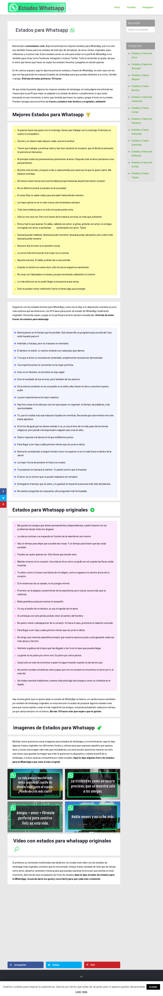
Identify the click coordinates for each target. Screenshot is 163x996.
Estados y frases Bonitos (140, 88)
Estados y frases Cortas (140, 110)
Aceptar (153, 987)
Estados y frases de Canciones (142, 99)
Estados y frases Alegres (140, 77)
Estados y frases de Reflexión (142, 153)
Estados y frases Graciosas (140, 142)
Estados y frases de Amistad (142, 66)
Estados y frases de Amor (142, 55)
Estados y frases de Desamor (142, 121)
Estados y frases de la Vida (142, 164)
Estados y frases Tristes (140, 175)
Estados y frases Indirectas (140, 131)
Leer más (81, 991)
